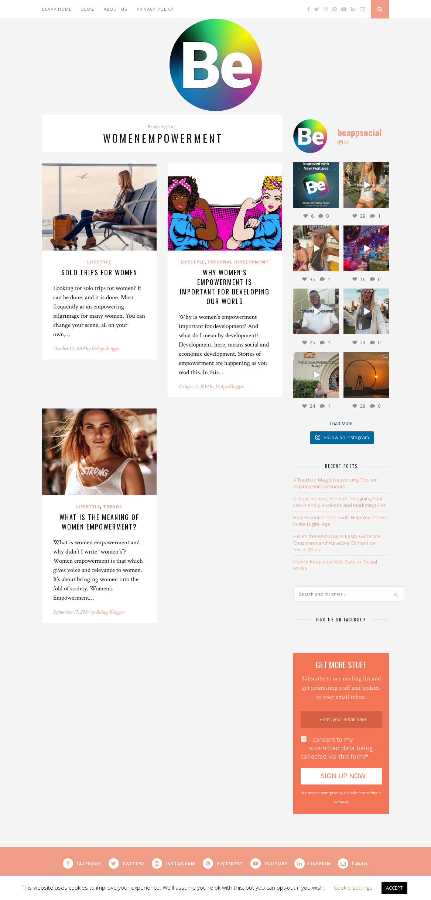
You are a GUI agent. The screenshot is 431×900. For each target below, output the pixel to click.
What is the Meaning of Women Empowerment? (99, 521)
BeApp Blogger (106, 348)
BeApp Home (57, 9)
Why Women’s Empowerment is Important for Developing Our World (225, 287)
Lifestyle (99, 262)
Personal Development (238, 262)
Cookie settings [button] (353, 887)
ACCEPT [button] (394, 888)
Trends (112, 506)
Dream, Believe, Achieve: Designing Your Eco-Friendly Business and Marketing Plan (340, 501)
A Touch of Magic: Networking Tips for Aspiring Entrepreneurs (335, 483)
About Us (115, 9)
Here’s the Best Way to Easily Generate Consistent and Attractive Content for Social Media (337, 543)
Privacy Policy (155, 9)
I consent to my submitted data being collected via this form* (337, 748)
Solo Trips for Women (99, 272)
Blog (87, 9)
